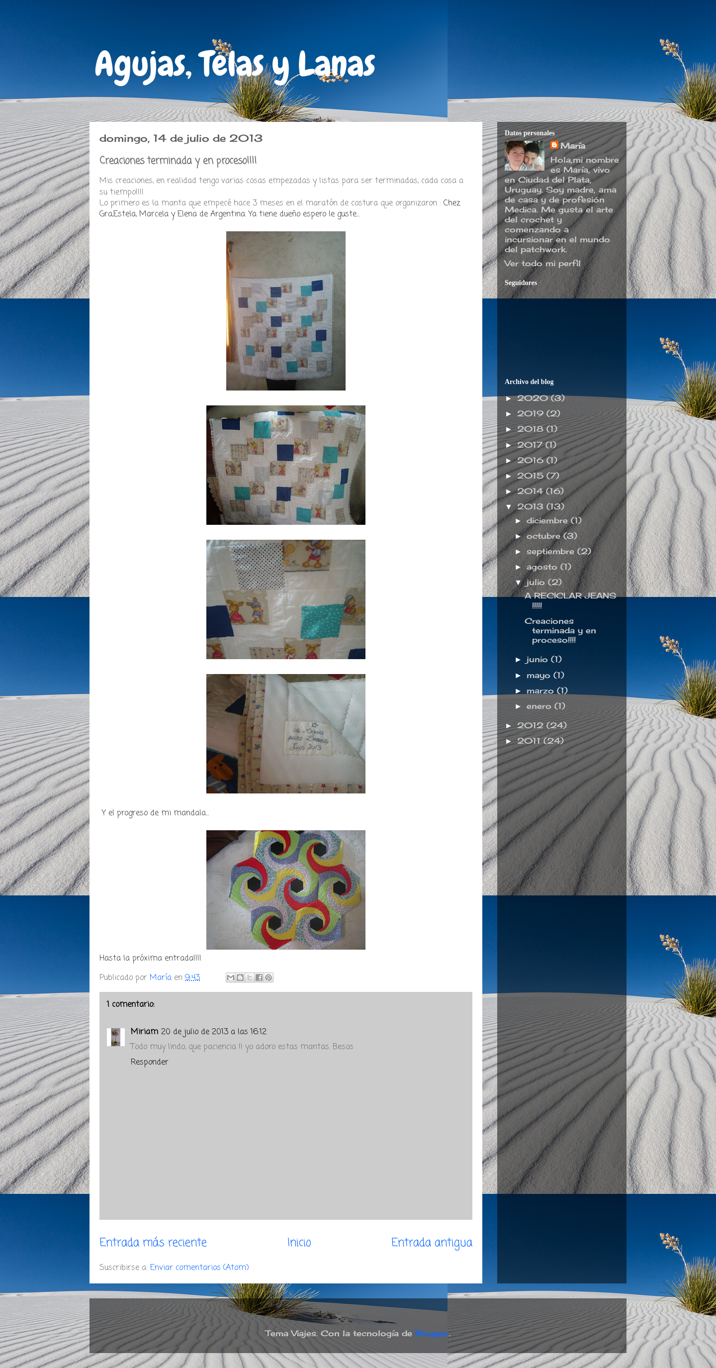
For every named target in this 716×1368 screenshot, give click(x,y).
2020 (534, 398)
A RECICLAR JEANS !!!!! (570, 600)
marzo (542, 690)
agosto (543, 567)
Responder (150, 1063)
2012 (531, 725)
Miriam (144, 1032)
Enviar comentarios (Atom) (199, 1268)
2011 (530, 741)
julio (537, 582)
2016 (531, 460)
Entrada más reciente (153, 1243)
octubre (545, 536)
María (572, 146)
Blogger (432, 1333)
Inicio (299, 1243)
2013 (531, 506)
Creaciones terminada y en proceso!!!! (560, 630)
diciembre (549, 520)
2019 (531, 413)
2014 (531, 491)
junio (539, 659)
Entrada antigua (431, 1243)
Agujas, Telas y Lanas (234, 63)
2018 (531, 429)
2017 (531, 445)
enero (540, 706)
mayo (540, 675)
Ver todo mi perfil (543, 263)
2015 (531, 476)
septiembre (552, 551)
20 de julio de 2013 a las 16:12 (214, 1032)
